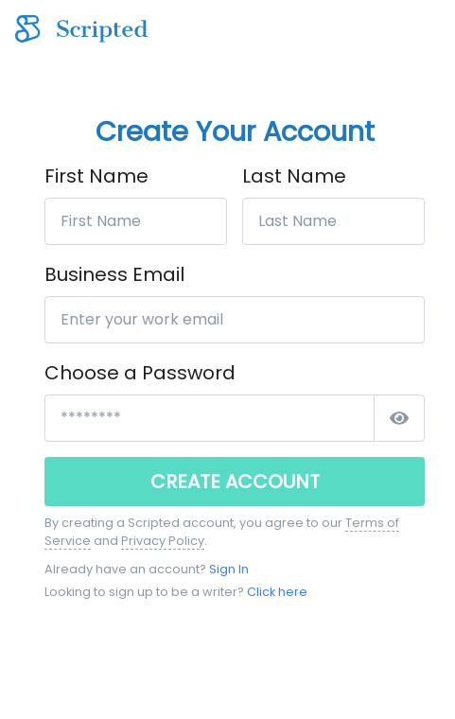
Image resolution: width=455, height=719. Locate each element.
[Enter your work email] (234, 319)
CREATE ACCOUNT (235, 481)
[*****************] (209, 418)
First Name (96, 176)
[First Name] (135, 221)
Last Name (294, 176)
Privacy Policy (162, 541)
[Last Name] (333, 221)
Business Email (114, 274)
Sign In (229, 569)
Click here (277, 592)
